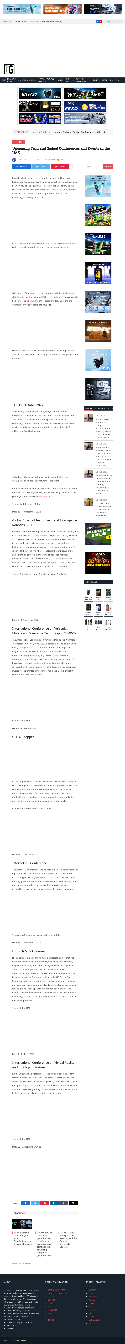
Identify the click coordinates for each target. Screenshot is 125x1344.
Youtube (10, 1328)
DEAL (112, 80)
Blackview (93, 1296)
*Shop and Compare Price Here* (20, 1322)
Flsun (91, 1306)
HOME (3, 80)
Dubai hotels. (45, 496)
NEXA (50, 1306)
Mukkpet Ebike (94, 1320)
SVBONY (92, 1290)
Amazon (24, 80)
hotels (31, 300)
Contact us (11, 1308)
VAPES (60, 80)
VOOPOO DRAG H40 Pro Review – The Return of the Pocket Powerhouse (103, 509)
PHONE (32, 80)
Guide (18, 142)
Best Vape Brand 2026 (81, 80)
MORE (104, 80)
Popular (88, 408)
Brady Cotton (27, 159)
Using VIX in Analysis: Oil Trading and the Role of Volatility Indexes (68, 1239)
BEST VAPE (68, 80)
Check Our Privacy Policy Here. (19, 1311)
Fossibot (92, 1300)
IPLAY (50, 1316)
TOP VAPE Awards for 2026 (46, 80)
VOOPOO (51, 1300)
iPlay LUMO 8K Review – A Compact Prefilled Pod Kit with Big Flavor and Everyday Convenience (103, 428)
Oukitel (91, 1316)
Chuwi (91, 1293)
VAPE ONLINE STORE (56, 1290)
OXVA (50, 1303)
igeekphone (21, 1340)
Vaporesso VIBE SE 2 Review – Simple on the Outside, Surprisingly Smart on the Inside (103, 484)
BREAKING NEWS (11, 80)
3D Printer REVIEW (101, 408)
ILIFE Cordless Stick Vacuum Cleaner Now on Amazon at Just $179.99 (40, 22)
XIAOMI (113, 408)
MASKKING (52, 1310)
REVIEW (96, 80)
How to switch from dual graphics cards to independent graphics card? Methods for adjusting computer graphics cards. (45, 1244)
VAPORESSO (53, 1296)
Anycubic (92, 1310)
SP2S (50, 1313)
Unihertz (92, 1303)
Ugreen (91, 1323)
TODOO (51, 1320)
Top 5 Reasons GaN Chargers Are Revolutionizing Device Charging (23, 1238)
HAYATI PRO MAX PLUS (57, 1293)
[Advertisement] (62, 42)
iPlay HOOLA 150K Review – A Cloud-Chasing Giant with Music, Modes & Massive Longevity (103, 456)
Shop (118, 80)
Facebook (11, 1325)
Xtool (91, 1313)
